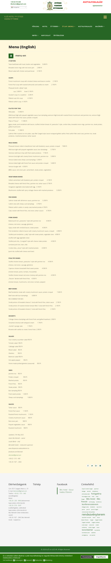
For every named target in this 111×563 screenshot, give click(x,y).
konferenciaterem (90, 504)
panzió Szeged (94, 509)
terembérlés (97, 530)
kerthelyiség (92, 502)
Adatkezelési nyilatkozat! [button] (11, 558)
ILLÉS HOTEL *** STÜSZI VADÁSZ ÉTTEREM (13, 17)
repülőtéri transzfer (86, 517)
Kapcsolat (46, 35)
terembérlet (87, 530)
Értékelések (59, 35)
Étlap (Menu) (68, 26)
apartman (96, 489)
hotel (93, 496)
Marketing (48, 560)
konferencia (99, 502)
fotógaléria (96, 493)
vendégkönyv (85, 535)
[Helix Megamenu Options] (105, 17)
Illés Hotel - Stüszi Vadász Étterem (66, 491)
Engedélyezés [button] (101, 557)
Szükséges (19, 560)
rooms (94, 517)
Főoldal (35, 26)
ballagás (83, 491)
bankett (89, 491)
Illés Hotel (90, 499)
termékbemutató (86, 532)
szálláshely (84, 527)
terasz (98, 527)
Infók (34, 35)
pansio (83, 509)
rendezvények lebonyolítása (88, 512)
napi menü (99, 507)
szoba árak (91, 525)
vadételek (93, 532)
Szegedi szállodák (86, 522)
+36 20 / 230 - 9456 (15, 501)
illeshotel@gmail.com (18, 4)
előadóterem (95, 491)
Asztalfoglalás (85, 26)
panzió (88, 509)
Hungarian (15, 7)
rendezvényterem (93, 514)
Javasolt (29, 560)
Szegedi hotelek (98, 520)
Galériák (99, 26)
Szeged (91, 520)
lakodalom (92, 507)
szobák (97, 525)
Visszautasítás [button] (87, 557)
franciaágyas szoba (86, 496)
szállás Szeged (91, 527)
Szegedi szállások (96, 522)
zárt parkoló (92, 535)
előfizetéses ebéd (86, 494)
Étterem (54, 26)
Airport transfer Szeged (87, 489)
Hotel (45, 26)
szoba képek (85, 525)
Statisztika (38, 560)
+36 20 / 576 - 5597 (15, 505)
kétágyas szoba (85, 507)
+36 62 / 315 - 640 (20, 493)
